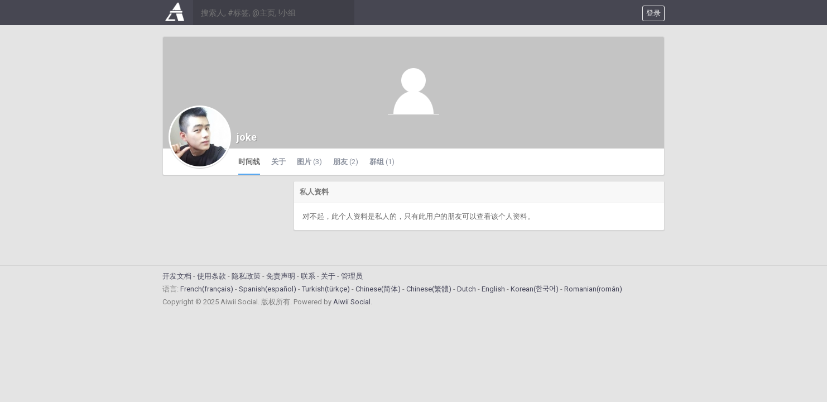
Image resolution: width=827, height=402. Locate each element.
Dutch (466, 289)
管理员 (352, 276)
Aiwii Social (352, 302)
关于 (278, 161)
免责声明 (280, 276)
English (493, 289)
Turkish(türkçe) (326, 289)
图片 (309, 161)
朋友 (345, 161)
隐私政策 (246, 276)
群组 (382, 161)
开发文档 (176, 276)
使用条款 (211, 276)
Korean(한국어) (535, 289)
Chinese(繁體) (428, 289)
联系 (308, 276)
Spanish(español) (267, 289)
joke (247, 137)
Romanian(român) (593, 289)
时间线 (249, 161)
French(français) (206, 289)
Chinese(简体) (378, 289)
